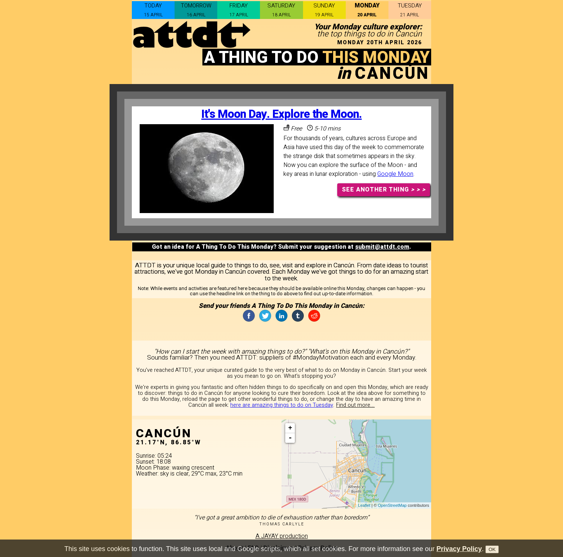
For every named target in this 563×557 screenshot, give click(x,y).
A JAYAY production (282, 536)
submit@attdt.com (382, 246)
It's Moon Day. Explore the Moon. (281, 114)
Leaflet (364, 505)
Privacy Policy (459, 551)
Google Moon (395, 174)
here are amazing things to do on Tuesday (281, 405)
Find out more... (355, 405)
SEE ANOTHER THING (384, 189)
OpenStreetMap (392, 505)
